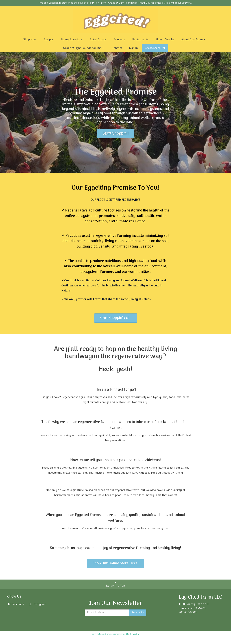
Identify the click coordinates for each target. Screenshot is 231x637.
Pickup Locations (72, 39)
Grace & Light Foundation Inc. (83, 48)
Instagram (37, 604)
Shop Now (30, 39)
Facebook (15, 604)
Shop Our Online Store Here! (116, 563)
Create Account (155, 48)
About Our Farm (193, 39)
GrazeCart (135, 634)
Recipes (49, 39)
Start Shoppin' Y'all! (116, 318)
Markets (119, 39)
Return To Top (115, 584)
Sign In (133, 48)
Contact (117, 48)
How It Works (165, 39)
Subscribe (137, 612)
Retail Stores (98, 39)
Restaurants (140, 39)
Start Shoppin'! (115, 133)
